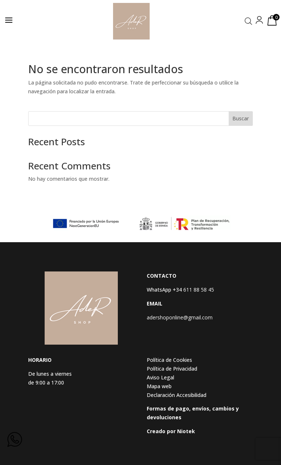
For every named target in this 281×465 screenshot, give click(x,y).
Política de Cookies (169, 359)
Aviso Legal (160, 377)
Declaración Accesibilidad (176, 394)
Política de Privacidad (172, 368)
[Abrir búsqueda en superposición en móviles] (248, 21)
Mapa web (159, 386)
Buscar (240, 118)
